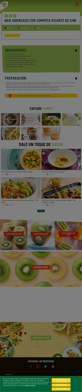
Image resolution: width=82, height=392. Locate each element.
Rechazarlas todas (61, 385)
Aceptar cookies (61, 389)
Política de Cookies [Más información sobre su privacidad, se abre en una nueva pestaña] (30, 385)
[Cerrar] (79, 383)
